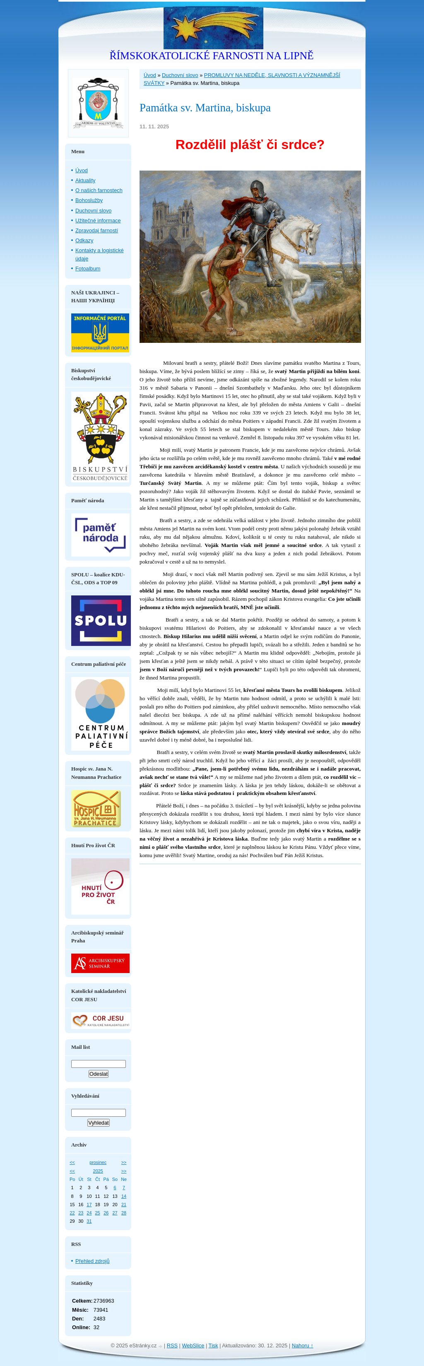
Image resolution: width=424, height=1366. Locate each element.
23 (80, 1212)
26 (106, 1212)
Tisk (213, 1345)
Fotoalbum (87, 268)
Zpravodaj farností (96, 230)
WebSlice (193, 1345)
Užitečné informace (98, 220)
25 (97, 1212)
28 (123, 1212)
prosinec (97, 1162)
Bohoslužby (89, 200)
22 (72, 1212)
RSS (172, 1345)
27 (114, 1212)
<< (72, 1162)
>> (124, 1162)
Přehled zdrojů (92, 1261)
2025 (98, 1170)
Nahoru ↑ (302, 1345)
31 (89, 1221)
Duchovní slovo (180, 75)
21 (123, 1204)
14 (123, 1196)
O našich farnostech (99, 190)
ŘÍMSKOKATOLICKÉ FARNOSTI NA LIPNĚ (211, 56)
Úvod (150, 75)
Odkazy (84, 240)
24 (89, 1212)
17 (89, 1204)
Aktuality (85, 180)
